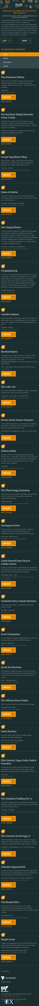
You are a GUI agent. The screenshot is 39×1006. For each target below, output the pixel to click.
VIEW (24, 40)
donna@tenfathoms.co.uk (10, 996)
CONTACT (7, 97)
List (5, 40)
